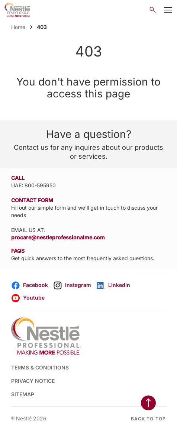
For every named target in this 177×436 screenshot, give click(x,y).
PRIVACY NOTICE (33, 381)
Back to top (148, 419)
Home (18, 27)
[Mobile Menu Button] (168, 10)
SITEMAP (22, 394)
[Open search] (153, 10)
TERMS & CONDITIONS (40, 367)
